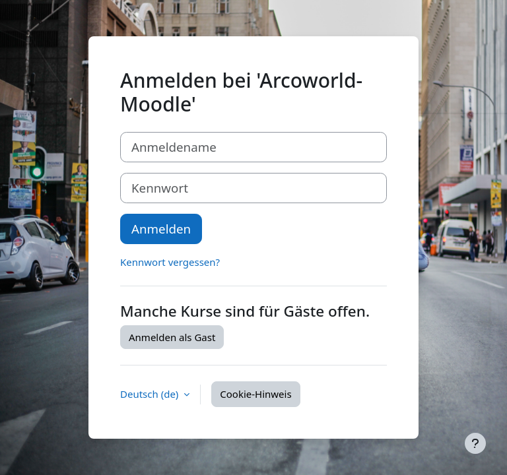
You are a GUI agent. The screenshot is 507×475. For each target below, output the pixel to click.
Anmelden (161, 228)
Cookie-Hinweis (255, 393)
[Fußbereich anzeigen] (475, 443)
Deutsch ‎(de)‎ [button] (150, 393)
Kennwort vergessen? (170, 262)
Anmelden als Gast (172, 337)
